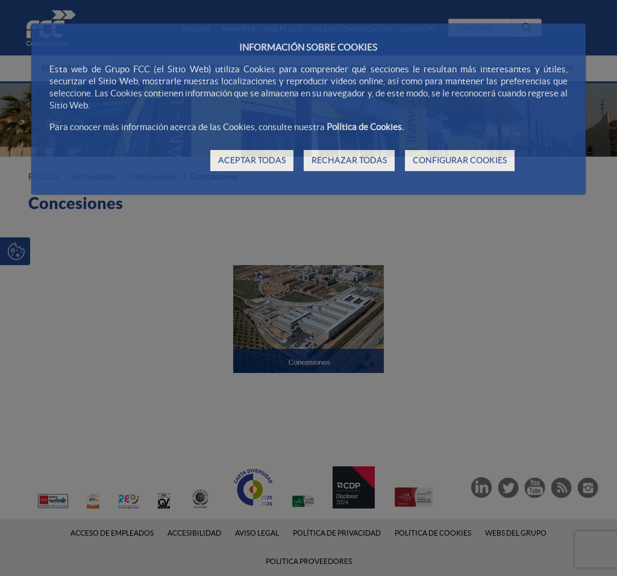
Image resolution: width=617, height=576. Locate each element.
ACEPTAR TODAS (252, 160)
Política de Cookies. (365, 127)
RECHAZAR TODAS (349, 160)
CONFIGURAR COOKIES (460, 160)
